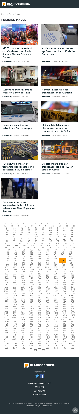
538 (43, 350)
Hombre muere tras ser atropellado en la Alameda (57, 91)
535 (64, 347)
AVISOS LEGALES (39, 394)
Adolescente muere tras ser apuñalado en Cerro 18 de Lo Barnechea (58, 51)
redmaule (6, 61)
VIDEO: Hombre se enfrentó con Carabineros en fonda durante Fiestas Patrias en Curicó (17, 52)
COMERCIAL (39, 387)
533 (47, 347)
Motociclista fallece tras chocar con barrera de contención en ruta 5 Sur (56, 128)
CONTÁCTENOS (39, 391)
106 (24, 245)
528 (6, 347)
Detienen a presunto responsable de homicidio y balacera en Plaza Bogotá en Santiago (18, 207)
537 (35, 350)
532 (39, 347)
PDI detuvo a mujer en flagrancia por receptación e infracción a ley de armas (18, 166)
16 (25, 225)
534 (56, 347)
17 (32, 225)
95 (12, 243)
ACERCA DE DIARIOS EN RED (39, 383)
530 (23, 347)
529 (15, 347)
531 (31, 347)
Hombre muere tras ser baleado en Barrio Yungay (17, 126)
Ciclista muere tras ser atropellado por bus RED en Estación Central (57, 166)
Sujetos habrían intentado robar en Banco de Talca (17, 91)
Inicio (3, 14)
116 (28, 247)
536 (72, 347)
